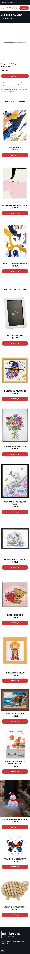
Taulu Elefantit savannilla (15, 714)
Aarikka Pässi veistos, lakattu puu (15, 907)
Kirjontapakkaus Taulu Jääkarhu (15, 559)
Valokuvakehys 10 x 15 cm (15, 335)
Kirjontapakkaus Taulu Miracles (15, 391)
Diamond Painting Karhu (15, 615)
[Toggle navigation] (3, 7)
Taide (4, 19)
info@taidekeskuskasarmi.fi (8, 2)
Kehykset (11, 19)
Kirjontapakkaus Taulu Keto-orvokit (15, 446)
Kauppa (24, 8)
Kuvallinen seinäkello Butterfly (15, 859)
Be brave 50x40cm (15, 147)
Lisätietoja (15, 76)
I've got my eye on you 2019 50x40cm (15, 263)
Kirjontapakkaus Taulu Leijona (15, 673)
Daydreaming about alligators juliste (15, 205)
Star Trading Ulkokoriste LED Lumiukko (15, 819)
